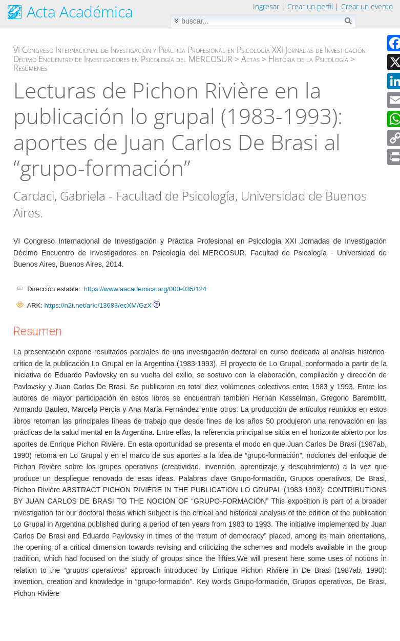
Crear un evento (367, 6)
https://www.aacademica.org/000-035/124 (145, 289)
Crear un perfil (310, 6)
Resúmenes (30, 67)
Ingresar (266, 6)
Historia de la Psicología (308, 59)
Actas (250, 59)
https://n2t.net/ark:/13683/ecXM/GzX (98, 305)
